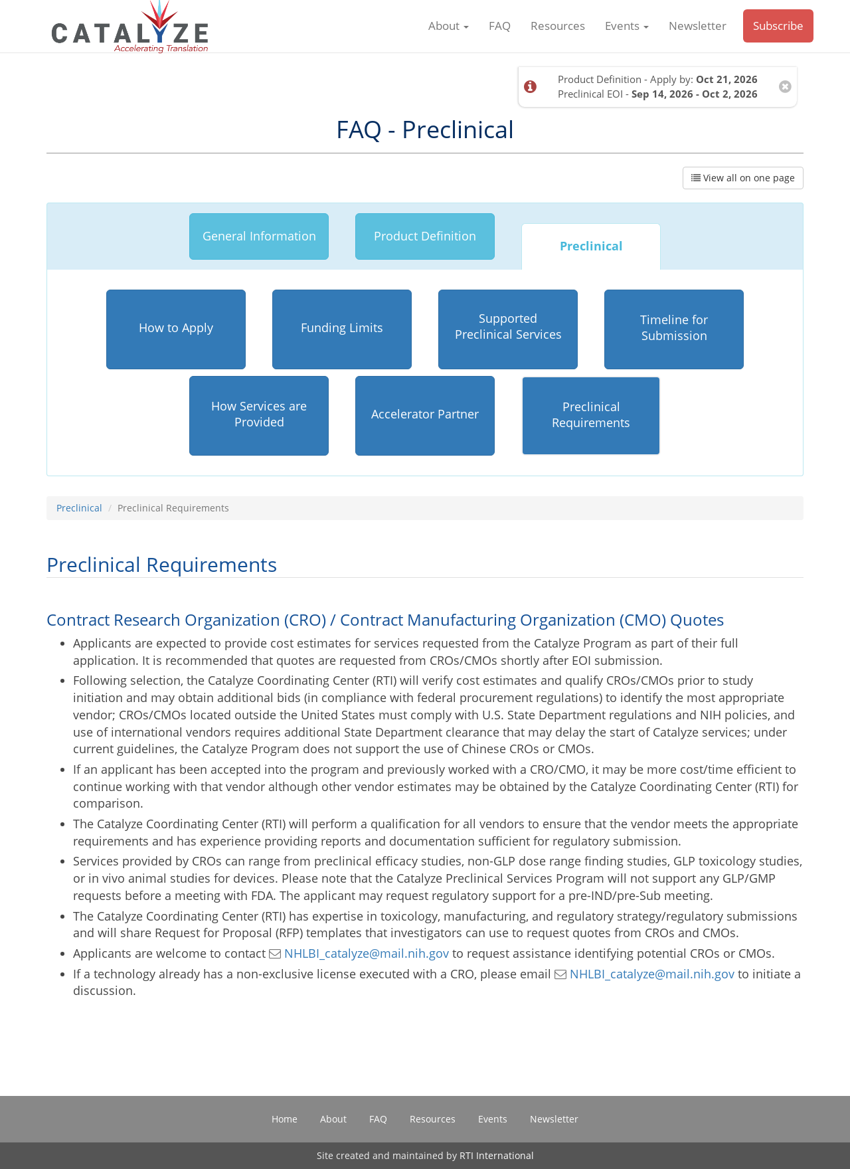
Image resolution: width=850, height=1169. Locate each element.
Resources (558, 33)
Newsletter (697, 33)
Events (627, 33)
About (448, 33)
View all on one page (743, 177)
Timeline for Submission (674, 327)
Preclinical (591, 246)
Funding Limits (342, 327)
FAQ (500, 33)
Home (285, 1119)
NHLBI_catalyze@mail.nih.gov (359, 953)
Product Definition (425, 236)
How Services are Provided (259, 414)
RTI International (497, 1155)
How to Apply (176, 327)
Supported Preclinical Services (508, 326)
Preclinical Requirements (591, 414)
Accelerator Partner (425, 414)
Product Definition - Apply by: (658, 79)
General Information (259, 236)
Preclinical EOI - (658, 93)
